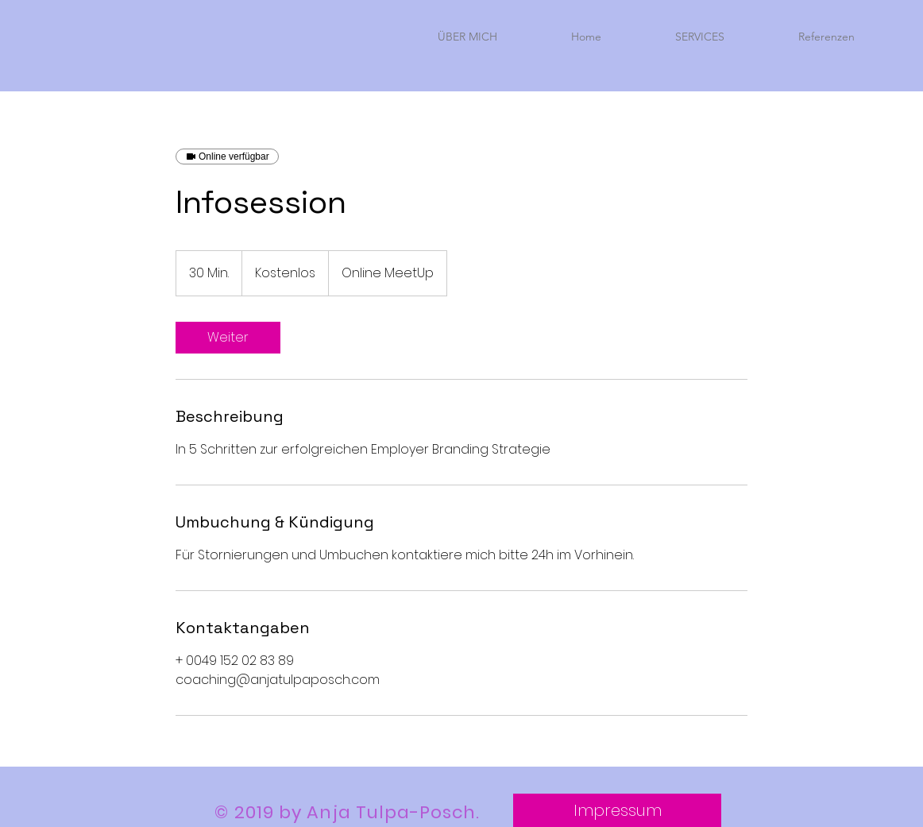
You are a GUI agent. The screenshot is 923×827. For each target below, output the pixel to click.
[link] (228, 338)
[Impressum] (617, 810)
